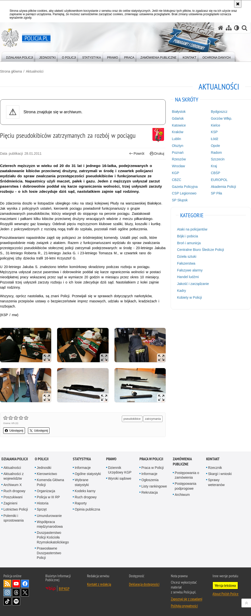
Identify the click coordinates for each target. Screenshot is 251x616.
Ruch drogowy (14, 491)
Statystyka (82, 459)
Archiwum (182, 495)
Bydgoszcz (219, 112)
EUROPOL (219, 180)
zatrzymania (153, 419)
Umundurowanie (49, 516)
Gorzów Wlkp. (221, 118)
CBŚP (215, 173)
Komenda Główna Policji (50, 482)
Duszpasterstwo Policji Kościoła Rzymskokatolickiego (53, 537)
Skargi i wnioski (220, 474)
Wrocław (178, 166)
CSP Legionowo (184, 193)
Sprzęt (42, 509)
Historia (42, 503)
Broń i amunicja (189, 243)
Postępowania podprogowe (185, 486)
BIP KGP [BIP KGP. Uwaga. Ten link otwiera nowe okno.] (64, 588)
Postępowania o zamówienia (187, 475)
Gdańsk (178, 118)
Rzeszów (179, 159)
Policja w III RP (48, 497)
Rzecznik (215, 468)
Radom (216, 152)
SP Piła (216, 193)
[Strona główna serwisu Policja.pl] (220, 28)
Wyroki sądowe (119, 478)
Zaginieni (10, 503)
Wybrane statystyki (82, 482)
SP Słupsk (180, 200)
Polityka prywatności (184, 605)
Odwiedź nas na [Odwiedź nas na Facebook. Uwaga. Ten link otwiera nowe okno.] (25, 584)
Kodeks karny (85, 491)
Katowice (179, 125)
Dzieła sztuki (186, 256)
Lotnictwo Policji (15, 509)
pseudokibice (132, 419)
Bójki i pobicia (187, 236)
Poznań (177, 152)
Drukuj (157, 154)
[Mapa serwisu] (229, 28)
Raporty (81, 503)
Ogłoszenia (150, 480)
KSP (214, 132)
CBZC (176, 180)
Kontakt (213, 459)
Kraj (214, 166)
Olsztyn (177, 146)
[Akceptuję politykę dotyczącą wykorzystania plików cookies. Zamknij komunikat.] (237, 4)
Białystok (179, 112)
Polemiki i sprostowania (13, 518)
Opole (215, 146)
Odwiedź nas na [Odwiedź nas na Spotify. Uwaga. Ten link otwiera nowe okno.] (16, 601)
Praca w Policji (151, 459)
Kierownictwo (47, 474)
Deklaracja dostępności (144, 584)
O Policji (42, 459)
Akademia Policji (223, 187)
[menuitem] (19, 56)
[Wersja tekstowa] (236, 28)
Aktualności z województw (13, 476)
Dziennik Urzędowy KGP (120, 470)
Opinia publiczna (87, 509)
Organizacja (46, 491)
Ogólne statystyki (88, 474)
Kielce (215, 125)
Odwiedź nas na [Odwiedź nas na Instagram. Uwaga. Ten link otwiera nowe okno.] (7, 592)
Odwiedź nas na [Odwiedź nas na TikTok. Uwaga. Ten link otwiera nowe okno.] (7, 601)
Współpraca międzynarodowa (50, 524)
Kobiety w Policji (189, 297)
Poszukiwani (13, 497)
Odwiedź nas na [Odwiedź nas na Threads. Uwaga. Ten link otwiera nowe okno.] (16, 592)
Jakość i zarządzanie (193, 284)
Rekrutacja (149, 492)
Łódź (214, 139)
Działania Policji (14, 459)
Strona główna (11, 71)
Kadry (181, 291)
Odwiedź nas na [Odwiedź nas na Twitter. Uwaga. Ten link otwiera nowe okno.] (25, 592)
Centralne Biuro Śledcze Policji (200, 250)
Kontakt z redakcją (99, 584)
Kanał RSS (7, 584)
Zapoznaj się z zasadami (186, 598)
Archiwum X (12, 485)
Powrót (136, 154)
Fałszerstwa (186, 263)
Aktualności (34, 71)
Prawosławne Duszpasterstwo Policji (49, 553)
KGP (175, 173)
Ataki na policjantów (192, 229)
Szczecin (218, 159)
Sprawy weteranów (216, 482)
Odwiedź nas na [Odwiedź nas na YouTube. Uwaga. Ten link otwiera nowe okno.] (16, 584)
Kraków (177, 132)
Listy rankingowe (154, 486)
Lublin (176, 139)
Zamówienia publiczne (182, 461)
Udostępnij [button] (14, 430)
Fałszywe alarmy (189, 270)
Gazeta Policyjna (185, 187)
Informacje (83, 468)
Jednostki (44, 468)
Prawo (111, 459)
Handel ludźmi (188, 277)
